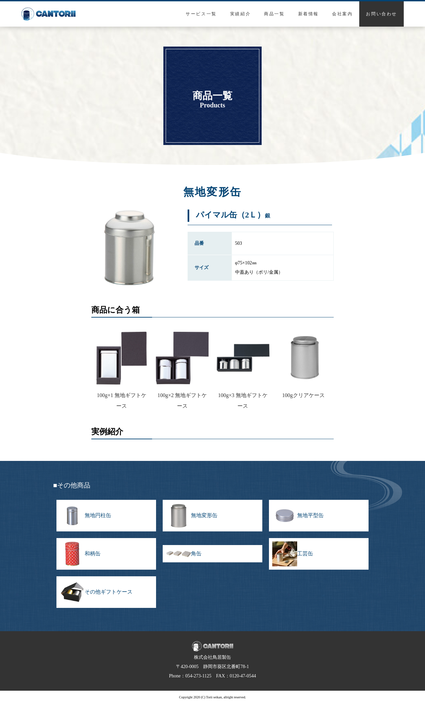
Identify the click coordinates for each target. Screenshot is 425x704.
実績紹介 (240, 13)
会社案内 (342, 13)
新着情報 (308, 13)
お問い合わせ (381, 13)
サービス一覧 (201, 13)
